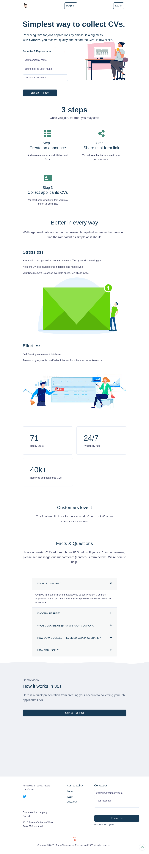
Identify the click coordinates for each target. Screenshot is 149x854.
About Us (72, 802)
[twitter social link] (24, 797)
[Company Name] (45, 60)
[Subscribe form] (116, 793)
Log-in (118, 5)
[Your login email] (45, 69)
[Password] (45, 77)
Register (70, 5)
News (70, 791)
